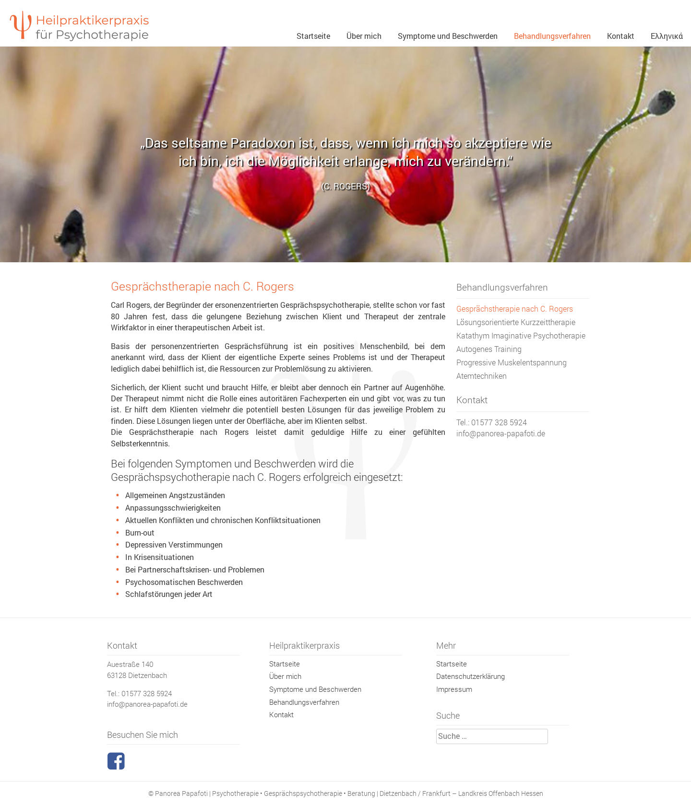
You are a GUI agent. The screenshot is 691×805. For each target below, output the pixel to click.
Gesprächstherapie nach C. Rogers (514, 309)
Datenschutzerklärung (470, 676)
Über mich (363, 36)
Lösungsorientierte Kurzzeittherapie (515, 322)
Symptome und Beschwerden (448, 36)
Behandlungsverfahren (552, 36)
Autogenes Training (489, 349)
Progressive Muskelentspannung (511, 362)
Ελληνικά (667, 36)
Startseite (313, 36)
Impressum (454, 689)
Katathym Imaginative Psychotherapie (520, 335)
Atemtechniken (481, 376)
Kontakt (620, 36)
